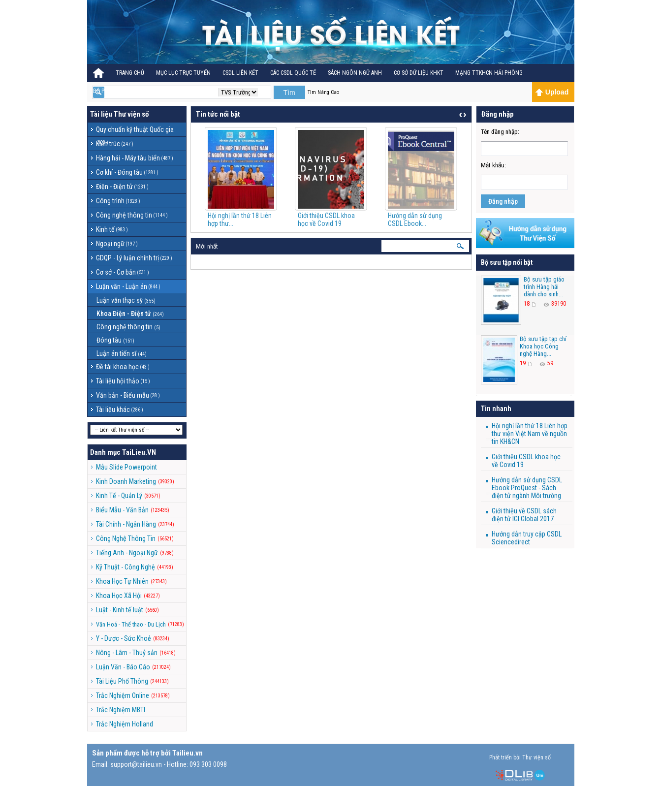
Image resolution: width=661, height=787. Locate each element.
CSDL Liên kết (240, 72)
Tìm (289, 92)
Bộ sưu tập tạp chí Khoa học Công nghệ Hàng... (543, 346)
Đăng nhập (503, 201)
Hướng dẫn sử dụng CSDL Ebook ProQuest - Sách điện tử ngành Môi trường (527, 488)
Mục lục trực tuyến (183, 72)
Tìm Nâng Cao (323, 92)
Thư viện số (131, 114)
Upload (552, 92)
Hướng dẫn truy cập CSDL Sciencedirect (527, 538)
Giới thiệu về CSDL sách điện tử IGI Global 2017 (524, 515)
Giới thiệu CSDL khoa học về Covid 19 (326, 219)
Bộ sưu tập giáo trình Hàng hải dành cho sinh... (544, 287)
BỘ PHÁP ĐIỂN (110, 91)
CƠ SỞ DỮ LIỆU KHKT (418, 72)
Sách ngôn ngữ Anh (355, 72)
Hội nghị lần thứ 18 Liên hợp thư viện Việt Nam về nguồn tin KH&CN (529, 433)
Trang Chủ (130, 72)
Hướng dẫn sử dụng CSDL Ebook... (415, 219)
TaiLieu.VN (139, 452)
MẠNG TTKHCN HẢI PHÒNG (489, 72)
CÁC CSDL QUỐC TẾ (293, 72)
